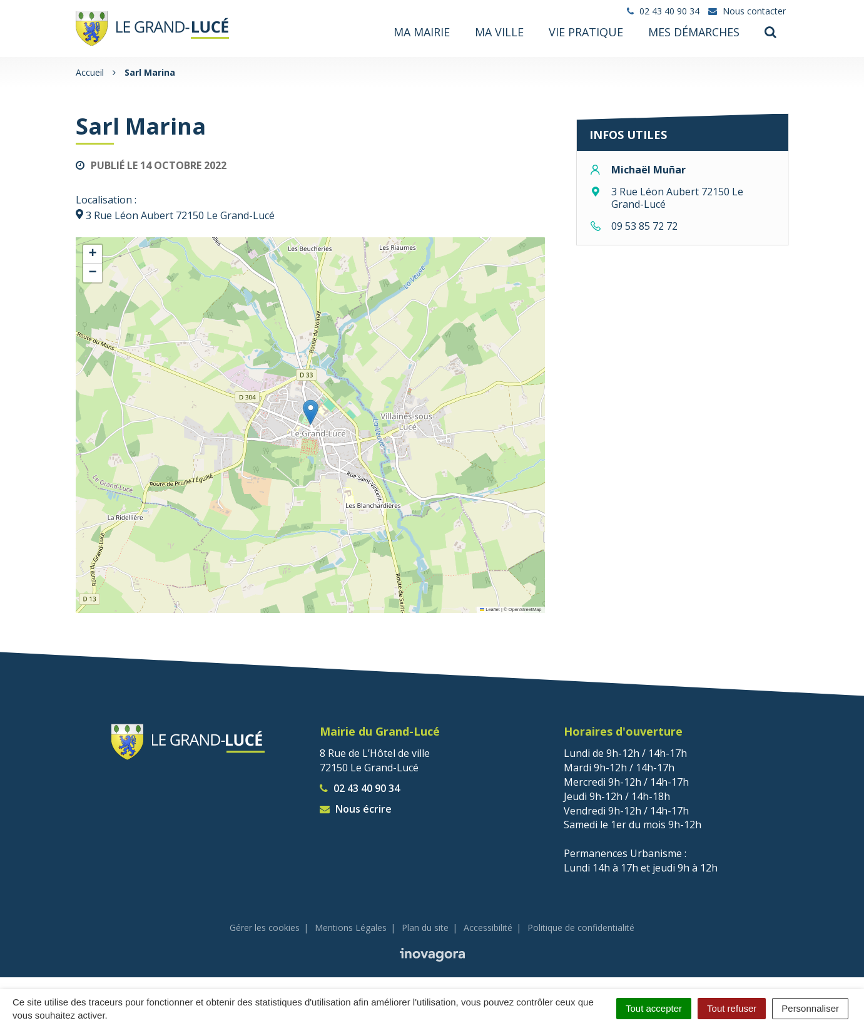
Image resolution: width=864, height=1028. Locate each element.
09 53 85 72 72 (644, 225)
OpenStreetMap (525, 609)
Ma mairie (422, 32)
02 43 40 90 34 (360, 787)
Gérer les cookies (265, 927)
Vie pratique (586, 32)
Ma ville (499, 32)
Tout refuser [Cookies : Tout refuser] (731, 1008)
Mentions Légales (351, 927)
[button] (310, 411)
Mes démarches (693, 32)
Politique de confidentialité (580, 927)
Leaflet (490, 609)
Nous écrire (356, 808)
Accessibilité (488, 927)
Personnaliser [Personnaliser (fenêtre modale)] (810, 1008)
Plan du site (425, 927)
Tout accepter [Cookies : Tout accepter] (654, 1008)
